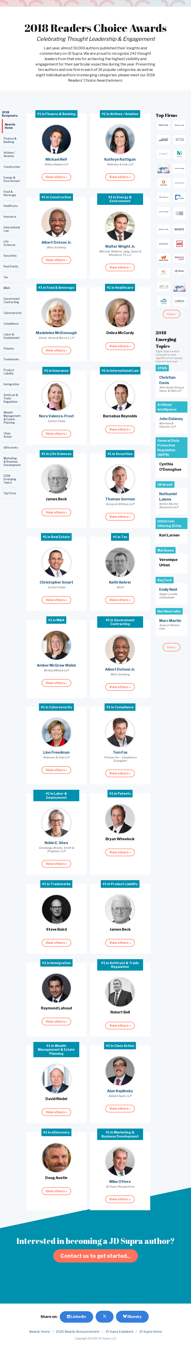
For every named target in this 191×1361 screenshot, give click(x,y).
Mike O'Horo (120, 1181)
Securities (10, 255)
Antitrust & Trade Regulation (11, 398)
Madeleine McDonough (56, 333)
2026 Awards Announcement (77, 1331)
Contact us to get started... (95, 1256)
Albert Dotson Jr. (56, 242)
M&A (7, 288)
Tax (6, 277)
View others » (56, 177)
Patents (9, 348)
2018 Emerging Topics (10, 479)
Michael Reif (56, 159)
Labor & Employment (11, 336)
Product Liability (9, 371)
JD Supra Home (150, 1331)
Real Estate (11, 266)
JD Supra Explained (119, 1331)
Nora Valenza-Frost (56, 416)
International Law (12, 229)
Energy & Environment (12, 179)
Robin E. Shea (56, 843)
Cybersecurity (12, 313)
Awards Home (10, 126)
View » (171, 314)
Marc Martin (170, 621)
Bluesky (132, 1316)
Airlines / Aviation (9, 154)
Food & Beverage (10, 193)
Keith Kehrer (120, 582)
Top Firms (10, 493)
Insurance (10, 216)
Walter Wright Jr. (120, 246)
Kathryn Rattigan (120, 159)
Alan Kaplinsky (120, 1091)
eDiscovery (11, 447)
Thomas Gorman (120, 499)
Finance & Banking (10, 140)
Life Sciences (9, 243)
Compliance (11, 323)
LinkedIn (76, 1317)
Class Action (8, 435)
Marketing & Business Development (12, 462)
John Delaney (171, 419)
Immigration (11, 384)
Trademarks (11, 359)
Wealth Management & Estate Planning (12, 417)
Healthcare (11, 206)
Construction (12, 166)
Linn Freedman (56, 752)
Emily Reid (168, 589)
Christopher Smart (56, 582)
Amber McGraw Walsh (56, 665)
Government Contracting (12, 300)
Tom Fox (120, 752)
